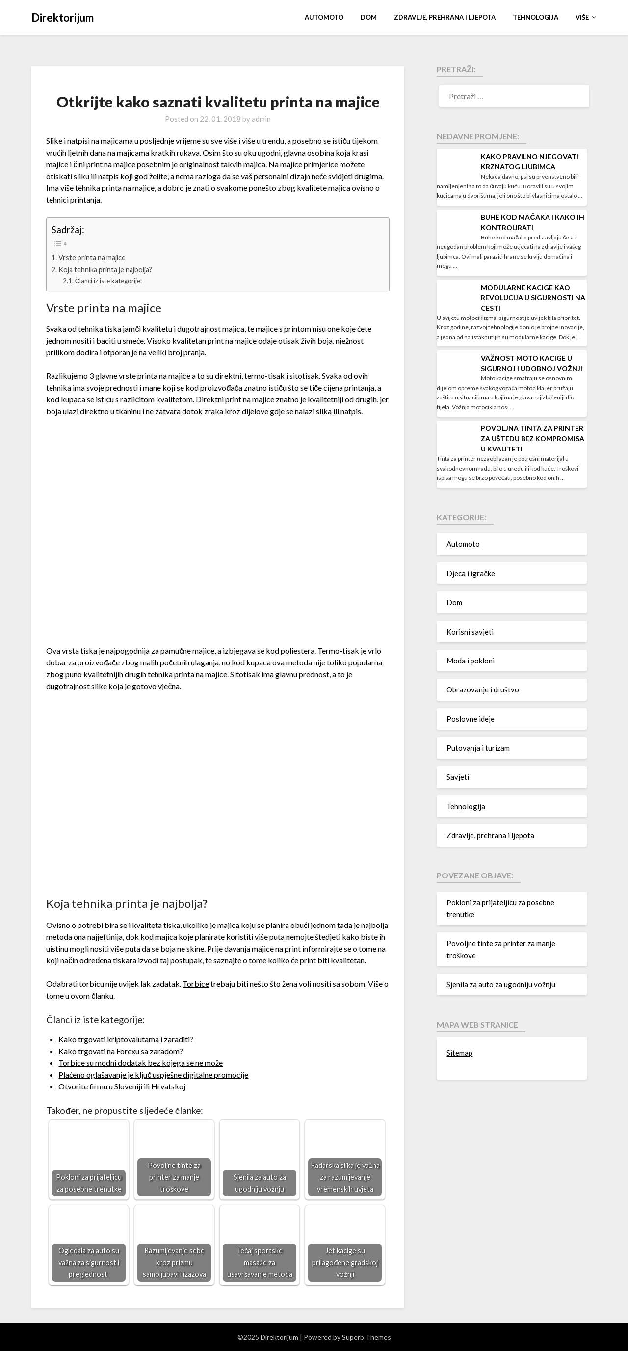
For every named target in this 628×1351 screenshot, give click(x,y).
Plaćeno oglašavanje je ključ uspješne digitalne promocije (153, 1074)
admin (261, 118)
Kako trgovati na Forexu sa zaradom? (120, 1051)
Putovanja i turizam (478, 747)
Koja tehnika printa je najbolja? (105, 269)
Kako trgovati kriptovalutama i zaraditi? (125, 1039)
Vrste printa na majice (92, 257)
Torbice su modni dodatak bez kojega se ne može (140, 1062)
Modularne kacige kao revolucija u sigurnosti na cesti (533, 297)
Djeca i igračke (470, 573)
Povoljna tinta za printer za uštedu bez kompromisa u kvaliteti (532, 438)
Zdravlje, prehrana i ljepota (445, 17)
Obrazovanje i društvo (482, 689)
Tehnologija (535, 17)
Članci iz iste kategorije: (108, 281)
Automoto (324, 17)
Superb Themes (366, 1337)
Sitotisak (245, 674)
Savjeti (457, 776)
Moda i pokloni (470, 660)
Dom (369, 17)
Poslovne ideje (470, 719)
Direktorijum (62, 17)
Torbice (196, 983)
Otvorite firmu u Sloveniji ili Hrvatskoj (121, 1086)
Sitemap (459, 1052)
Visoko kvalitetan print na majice (202, 340)
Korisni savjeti (470, 631)
